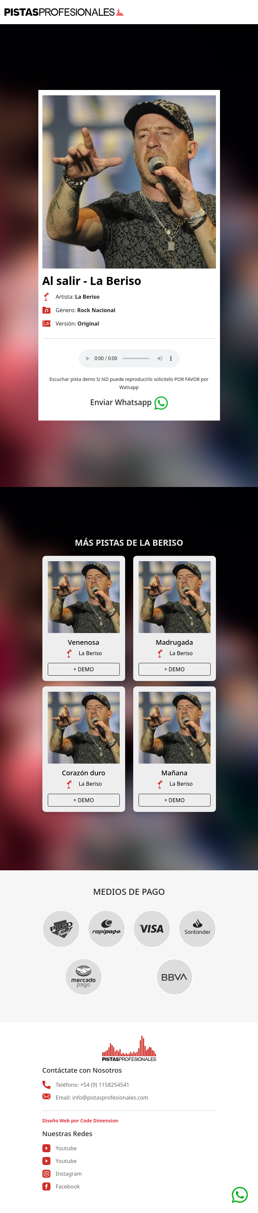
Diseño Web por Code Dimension (80, 1120)
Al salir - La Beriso (91, 280)
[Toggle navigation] (249, 12)
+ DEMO (83, 669)
